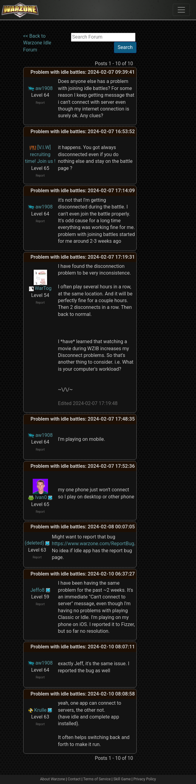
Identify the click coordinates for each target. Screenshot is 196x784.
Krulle (40, 710)
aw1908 (44, 88)
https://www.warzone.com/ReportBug (93, 543)
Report (40, 102)
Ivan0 (41, 497)
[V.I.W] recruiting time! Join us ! (40, 154)
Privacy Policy (144, 779)
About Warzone (52, 779)
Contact (74, 779)
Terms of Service (97, 779)
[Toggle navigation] (181, 10)
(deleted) (34, 543)
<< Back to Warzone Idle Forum (37, 43)
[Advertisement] (161, 124)
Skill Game (122, 779)
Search (125, 47)
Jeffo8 (37, 590)
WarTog (43, 288)
